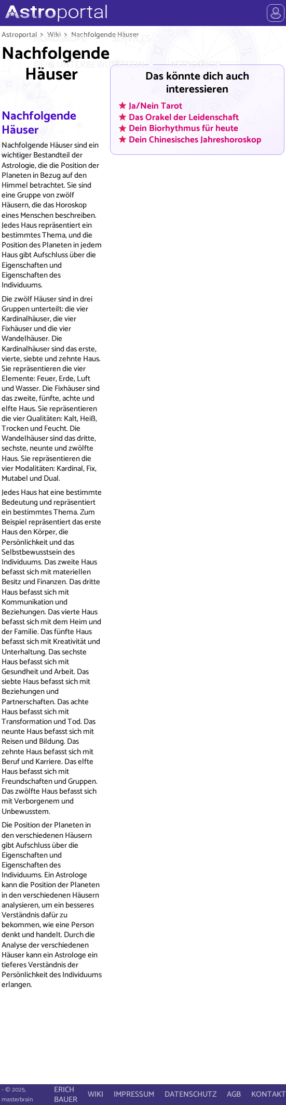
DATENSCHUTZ (190, 1094)
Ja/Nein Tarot (155, 105)
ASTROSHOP (195, 65)
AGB (234, 1094)
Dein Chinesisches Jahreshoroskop (195, 139)
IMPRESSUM (134, 1094)
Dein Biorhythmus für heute (183, 128)
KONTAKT (268, 1094)
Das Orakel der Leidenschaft (184, 117)
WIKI (95, 1094)
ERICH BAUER (65, 1094)
